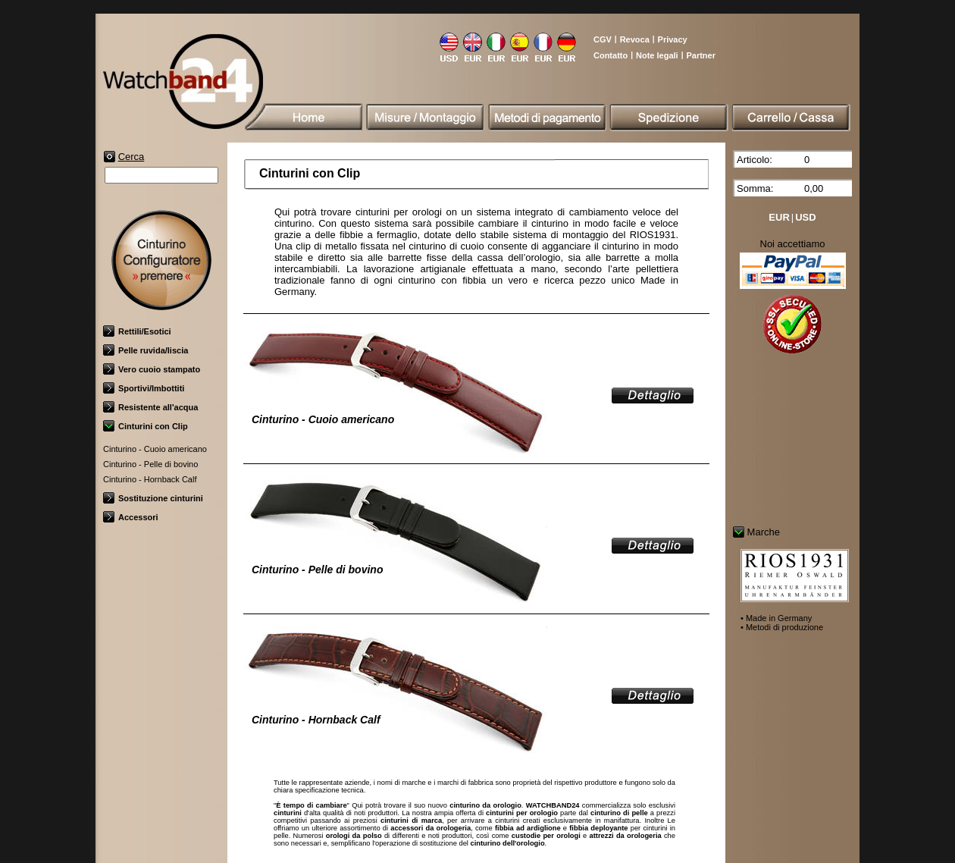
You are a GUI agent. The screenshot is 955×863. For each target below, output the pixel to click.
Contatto (610, 55)
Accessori (130, 517)
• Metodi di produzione (782, 627)
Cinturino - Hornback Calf (150, 479)
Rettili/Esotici (137, 331)
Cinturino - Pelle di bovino (150, 464)
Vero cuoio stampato (151, 369)
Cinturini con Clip (145, 426)
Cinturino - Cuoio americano (155, 448)
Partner (700, 55)
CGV (602, 39)
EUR (779, 217)
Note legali (657, 55)
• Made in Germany (776, 618)
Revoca (635, 39)
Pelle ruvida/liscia (145, 350)
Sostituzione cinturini (153, 498)
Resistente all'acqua (150, 407)
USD (805, 217)
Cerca (131, 156)
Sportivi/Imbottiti (143, 388)
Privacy (672, 39)
